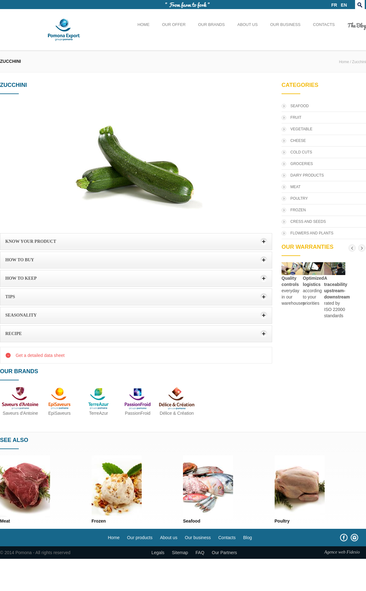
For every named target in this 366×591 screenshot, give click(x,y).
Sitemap (180, 552)
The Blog (356, 25)
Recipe (13, 333)
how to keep (21, 278)
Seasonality (21, 315)
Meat (5, 520)
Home (144, 24)
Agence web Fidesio (342, 551)
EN (344, 5)
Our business (285, 24)
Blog (247, 537)
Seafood (191, 520)
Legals (158, 552)
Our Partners (224, 552)
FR (334, 5)
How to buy (19, 260)
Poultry (282, 520)
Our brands (211, 24)
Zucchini (359, 62)
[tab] (136, 241)
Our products (139, 537)
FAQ (200, 552)
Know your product (30, 241)
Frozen (99, 520)
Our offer (174, 24)
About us (247, 24)
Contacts (324, 24)
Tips (10, 296)
